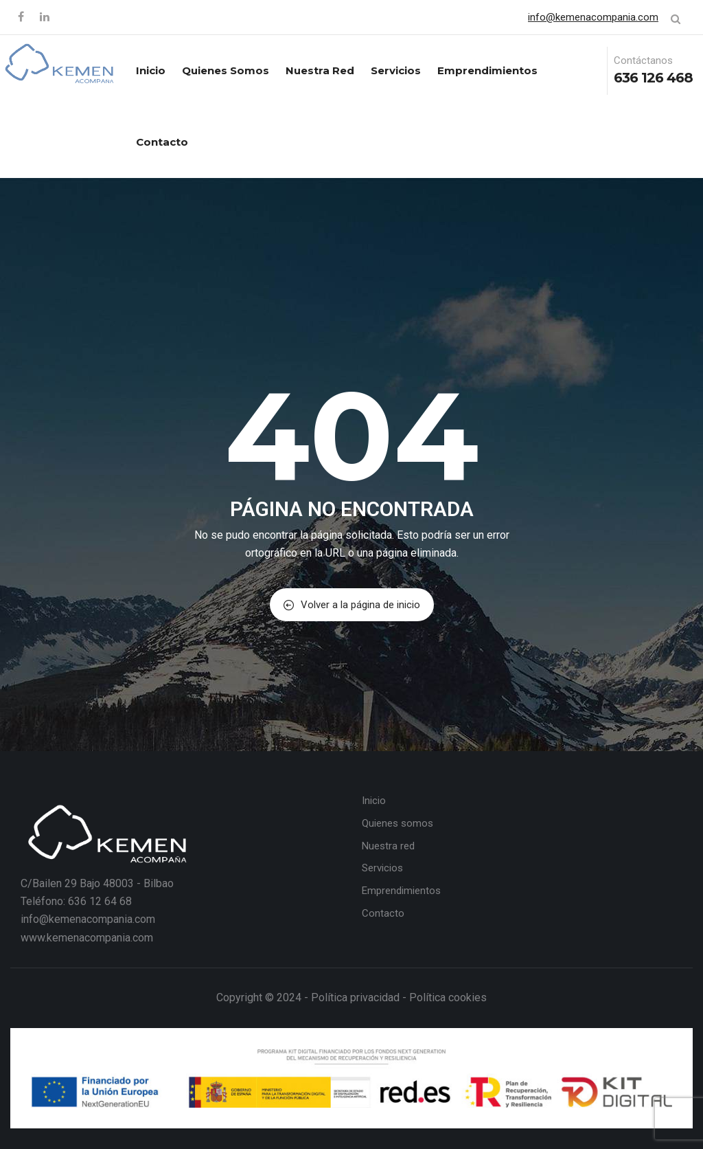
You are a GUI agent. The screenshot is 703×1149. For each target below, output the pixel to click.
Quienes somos (225, 70)
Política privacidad (355, 997)
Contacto (162, 141)
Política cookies (448, 997)
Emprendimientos (487, 70)
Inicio (150, 70)
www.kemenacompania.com (87, 937)
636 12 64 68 (100, 901)
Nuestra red (320, 70)
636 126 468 (653, 77)
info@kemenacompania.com (593, 17)
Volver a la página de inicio (352, 605)
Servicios (396, 70)
